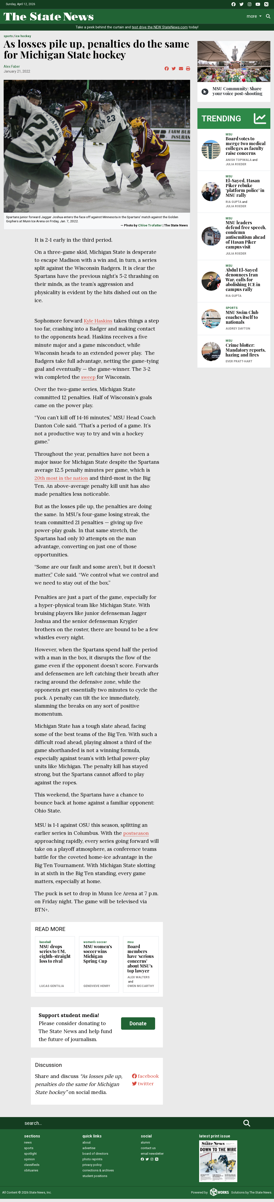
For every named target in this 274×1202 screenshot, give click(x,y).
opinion (29, 1162)
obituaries (31, 1174)
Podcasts (232, 15)
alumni (145, 1146)
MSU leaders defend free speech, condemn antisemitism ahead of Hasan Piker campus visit (246, 238)
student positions (94, 1179)
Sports (140, 15)
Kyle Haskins (99, 324)
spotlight (30, 1157)
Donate (138, 1027)
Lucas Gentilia (51, 989)
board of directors (95, 1157)
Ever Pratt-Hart (239, 364)
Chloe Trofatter (150, 228)
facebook (144, 1079)
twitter (141, 1087)
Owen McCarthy (140, 989)
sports (28, 1151)
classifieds (31, 1168)
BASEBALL (45, 945)
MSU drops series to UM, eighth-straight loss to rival (55, 957)
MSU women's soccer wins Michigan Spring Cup (97, 957)
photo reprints (92, 1162)
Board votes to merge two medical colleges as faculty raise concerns (245, 149)
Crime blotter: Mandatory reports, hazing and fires (246, 353)
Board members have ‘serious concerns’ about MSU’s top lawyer (140, 962)
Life (122, 15)
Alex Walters (138, 980)
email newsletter (152, 1157)
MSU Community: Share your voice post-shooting (237, 94)
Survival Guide (169, 15)
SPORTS (8, 39)
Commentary (201, 15)
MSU (130, 945)
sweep (89, 380)
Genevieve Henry (96, 989)
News (104, 15)
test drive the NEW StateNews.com (160, 31)
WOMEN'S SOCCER (95, 945)
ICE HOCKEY (23, 39)
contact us (148, 1151)
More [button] (253, 15)
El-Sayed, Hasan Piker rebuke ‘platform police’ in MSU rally (245, 191)
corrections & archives (98, 1174)
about (86, 1146)
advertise (88, 1151)
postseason (136, 836)
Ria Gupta (233, 205)
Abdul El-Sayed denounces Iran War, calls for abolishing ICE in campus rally (243, 283)
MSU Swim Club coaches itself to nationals (242, 320)
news (28, 1146)
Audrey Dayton (238, 332)
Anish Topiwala (239, 163)
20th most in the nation (63, 481)
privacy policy (92, 1168)
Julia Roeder (236, 167)
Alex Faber (12, 70)
